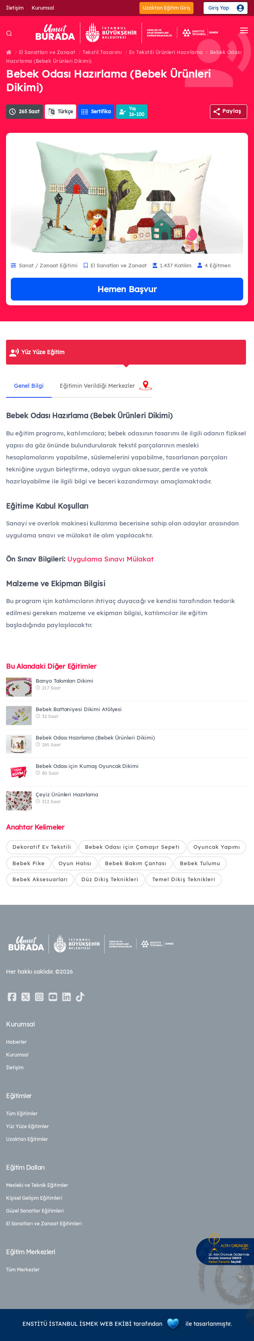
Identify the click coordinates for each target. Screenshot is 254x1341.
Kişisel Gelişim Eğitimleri (34, 1198)
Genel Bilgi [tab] (29, 385)
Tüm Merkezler (23, 1270)
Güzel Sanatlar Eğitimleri (35, 1211)
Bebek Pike (28, 863)
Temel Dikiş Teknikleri (184, 879)
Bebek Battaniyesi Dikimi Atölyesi (79, 709)
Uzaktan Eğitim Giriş (166, 8)
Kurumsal (43, 8)
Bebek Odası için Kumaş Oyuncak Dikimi (87, 766)
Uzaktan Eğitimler (27, 1139)
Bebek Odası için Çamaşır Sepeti (132, 847)
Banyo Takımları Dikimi (64, 681)
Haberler (16, 1042)
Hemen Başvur (127, 289)
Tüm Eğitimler (22, 1113)
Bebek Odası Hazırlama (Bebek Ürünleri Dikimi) (95, 737)
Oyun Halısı (74, 863)
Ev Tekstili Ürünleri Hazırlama (166, 52)
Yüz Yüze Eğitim (43, 352)
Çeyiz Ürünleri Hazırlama (67, 794)
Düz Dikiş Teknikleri (110, 879)
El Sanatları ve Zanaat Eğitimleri (44, 1224)
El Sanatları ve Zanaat (47, 52)
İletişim (15, 8)
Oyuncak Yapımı (217, 847)
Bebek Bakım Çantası (135, 863)
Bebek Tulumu (200, 863)
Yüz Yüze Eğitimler (27, 1126)
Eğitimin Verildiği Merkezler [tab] (97, 385)
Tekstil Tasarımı (102, 52)
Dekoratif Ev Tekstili (41, 847)
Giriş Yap (218, 8)
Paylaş (231, 111)
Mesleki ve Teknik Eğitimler (37, 1185)
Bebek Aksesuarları (40, 879)
